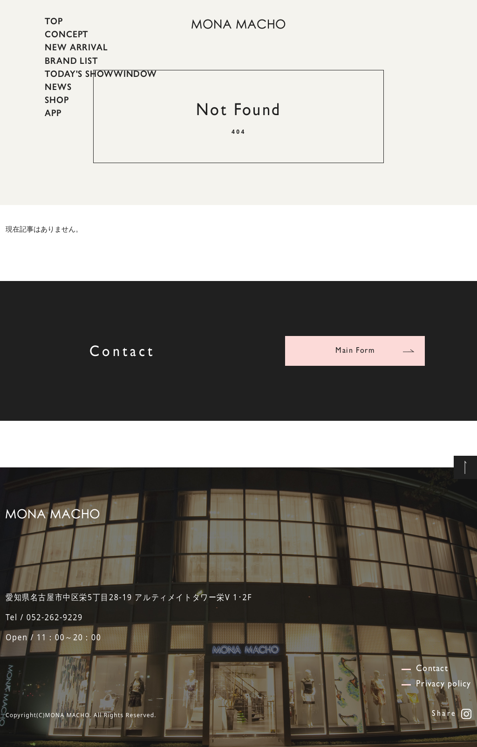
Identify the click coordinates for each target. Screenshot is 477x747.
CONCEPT (67, 34)
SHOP (57, 99)
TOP (54, 21)
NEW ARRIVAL (76, 47)
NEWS (58, 86)
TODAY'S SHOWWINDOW (101, 73)
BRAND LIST (71, 60)
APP (53, 112)
